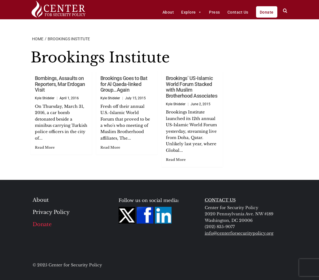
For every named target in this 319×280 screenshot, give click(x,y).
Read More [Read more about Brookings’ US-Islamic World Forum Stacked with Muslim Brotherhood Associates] (176, 159)
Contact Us (237, 12)
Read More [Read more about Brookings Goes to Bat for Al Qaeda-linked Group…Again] (110, 147)
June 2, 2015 (200, 104)
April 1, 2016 (69, 98)
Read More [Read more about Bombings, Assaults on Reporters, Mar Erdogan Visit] (45, 147)
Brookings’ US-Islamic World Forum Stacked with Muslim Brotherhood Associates (191, 87)
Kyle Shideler (44, 98)
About (168, 12)
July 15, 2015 (135, 98)
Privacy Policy (51, 212)
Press (214, 12)
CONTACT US (220, 200)
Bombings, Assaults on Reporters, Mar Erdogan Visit (60, 84)
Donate (267, 12)
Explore (191, 12)
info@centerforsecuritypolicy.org (239, 233)
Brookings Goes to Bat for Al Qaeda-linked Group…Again (123, 84)
